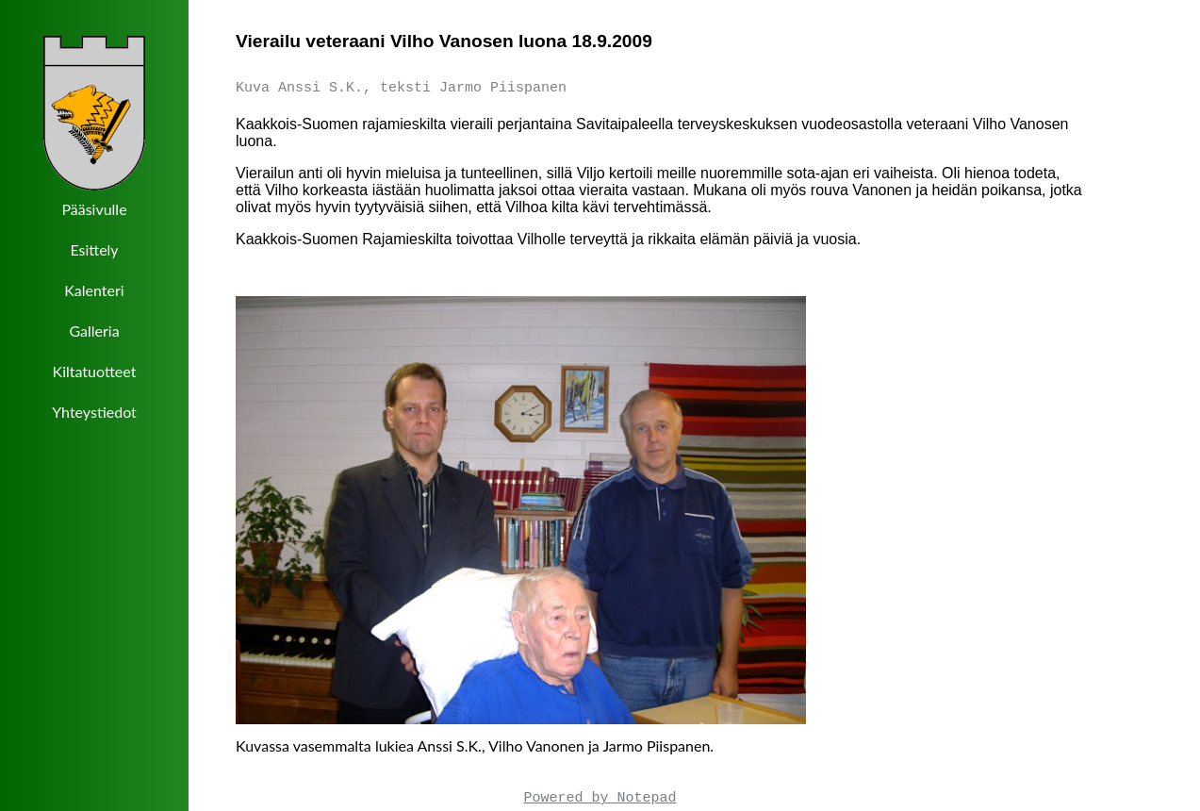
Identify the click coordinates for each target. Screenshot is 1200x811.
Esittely (94, 249)
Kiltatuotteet (95, 371)
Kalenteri (93, 290)
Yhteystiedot (94, 412)
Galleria (94, 330)
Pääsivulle (93, 209)
